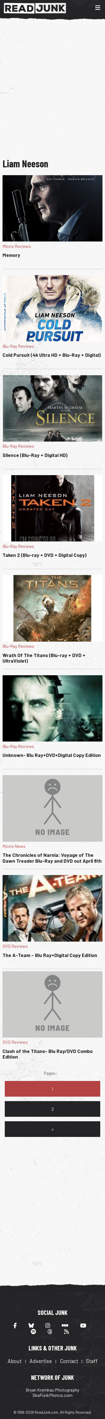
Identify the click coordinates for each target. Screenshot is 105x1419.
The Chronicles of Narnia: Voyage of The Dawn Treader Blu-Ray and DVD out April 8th (52, 858)
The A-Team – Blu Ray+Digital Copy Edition (50, 955)
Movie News (14, 846)
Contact (69, 1361)
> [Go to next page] (53, 1129)
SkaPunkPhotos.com (52, 1395)
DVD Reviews (15, 946)
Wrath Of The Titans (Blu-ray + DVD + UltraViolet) (44, 658)
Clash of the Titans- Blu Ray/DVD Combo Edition (48, 1054)
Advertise (40, 1361)
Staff (91, 1361)
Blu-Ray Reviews (18, 346)
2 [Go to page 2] (53, 1108)
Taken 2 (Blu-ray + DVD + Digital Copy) (45, 555)
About (15, 1361)
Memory (11, 255)
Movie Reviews (17, 246)
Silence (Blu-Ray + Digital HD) (35, 455)
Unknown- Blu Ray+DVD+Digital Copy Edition (52, 755)
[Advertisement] (52, 88)
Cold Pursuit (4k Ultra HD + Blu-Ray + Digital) (52, 355)
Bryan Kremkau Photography (52, 1389)
